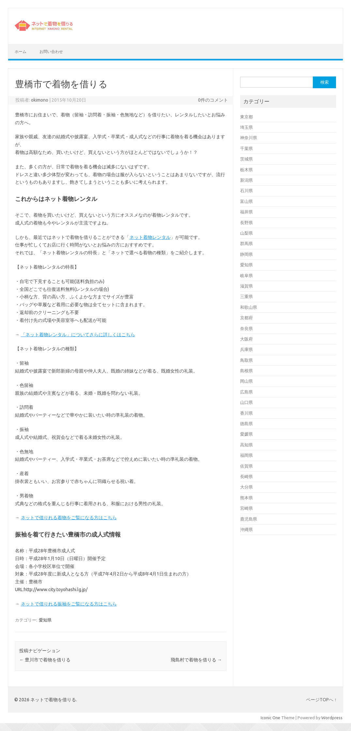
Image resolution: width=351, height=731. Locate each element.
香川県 (246, 413)
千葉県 (246, 148)
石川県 (246, 190)
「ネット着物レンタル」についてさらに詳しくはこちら (78, 334)
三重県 (246, 296)
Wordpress (332, 717)
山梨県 (246, 233)
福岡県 (246, 455)
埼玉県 (246, 127)
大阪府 (246, 339)
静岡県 (246, 254)
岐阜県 (246, 275)
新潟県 (246, 180)
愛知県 (45, 620)
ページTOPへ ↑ (321, 699)
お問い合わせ (51, 51)
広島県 (246, 392)
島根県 (246, 370)
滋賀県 (246, 286)
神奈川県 (248, 137)
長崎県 (246, 476)
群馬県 (246, 243)
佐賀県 (246, 466)
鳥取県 (246, 360)
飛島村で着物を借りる (196, 659)
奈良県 (246, 328)
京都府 (246, 317)
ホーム (20, 51)
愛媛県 (246, 434)
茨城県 (246, 159)
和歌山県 (248, 307)
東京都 (246, 116)
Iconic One (270, 717)
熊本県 (246, 497)
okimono (39, 100)
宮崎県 (246, 508)
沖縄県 (246, 529)
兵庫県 (246, 349)
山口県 (246, 402)
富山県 (246, 201)
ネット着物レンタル (150, 237)
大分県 (246, 487)
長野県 (246, 222)
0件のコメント (213, 100)
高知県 (246, 444)
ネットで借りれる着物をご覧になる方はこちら (69, 517)
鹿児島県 (248, 519)
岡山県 (246, 381)
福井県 (246, 211)
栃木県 (246, 169)
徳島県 (246, 423)
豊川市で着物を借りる (44, 659)
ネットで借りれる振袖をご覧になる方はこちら (69, 603)
